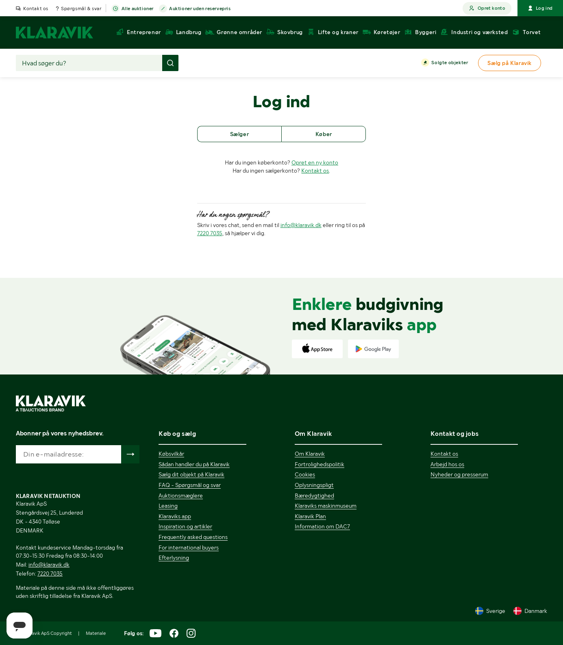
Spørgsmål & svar (81, 8)
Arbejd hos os (447, 464)
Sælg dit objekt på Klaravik (191, 474)
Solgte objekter (449, 63)
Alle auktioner (138, 9)
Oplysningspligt (314, 485)
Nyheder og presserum (459, 474)
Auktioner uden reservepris (200, 9)
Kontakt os (35, 8)
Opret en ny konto (314, 162)
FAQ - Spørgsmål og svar (190, 485)
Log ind (540, 8)
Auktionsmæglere (181, 495)
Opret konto (487, 8)
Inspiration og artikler (185, 526)
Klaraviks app (175, 516)
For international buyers (189, 547)
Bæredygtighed (314, 495)
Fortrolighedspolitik (319, 464)
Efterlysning (174, 557)
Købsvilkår (171, 453)
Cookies (305, 474)
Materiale (96, 633)
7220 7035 (209, 233)
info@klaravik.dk (301, 225)
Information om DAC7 (322, 526)
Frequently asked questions (193, 537)
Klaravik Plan (310, 516)
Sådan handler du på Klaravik (194, 464)
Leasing (168, 505)
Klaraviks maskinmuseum (325, 505)
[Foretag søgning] (170, 63)
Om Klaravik (310, 453)
